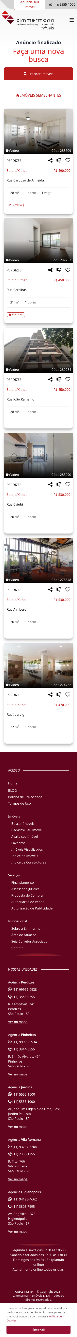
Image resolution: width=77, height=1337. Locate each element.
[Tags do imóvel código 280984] (38, 369)
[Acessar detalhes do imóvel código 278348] (38, 629)
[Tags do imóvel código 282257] (38, 260)
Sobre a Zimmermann (27, 928)
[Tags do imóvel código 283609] (38, 150)
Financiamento (22, 882)
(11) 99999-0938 (22, 989)
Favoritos (18, 843)
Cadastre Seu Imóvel (27, 830)
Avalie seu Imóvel (24, 836)
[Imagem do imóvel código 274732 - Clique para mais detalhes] (38, 665)
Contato (17, 948)
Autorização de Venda (27, 902)
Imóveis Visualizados (27, 849)
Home (12, 783)
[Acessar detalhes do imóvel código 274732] (38, 734)
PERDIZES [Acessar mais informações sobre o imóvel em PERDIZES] (14, 161)
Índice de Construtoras (28, 862)
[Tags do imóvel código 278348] (38, 579)
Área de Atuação (23, 935)
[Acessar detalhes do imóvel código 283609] (38, 202)
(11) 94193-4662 (22, 1199)
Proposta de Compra (27, 895)
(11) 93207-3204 (22, 1147)
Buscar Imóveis (38, 74)
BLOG (12, 790)
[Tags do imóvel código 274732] (38, 684)
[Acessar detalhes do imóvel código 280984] (38, 419)
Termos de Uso (19, 803)
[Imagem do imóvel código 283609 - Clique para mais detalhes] (38, 131)
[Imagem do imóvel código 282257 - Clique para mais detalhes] (38, 240)
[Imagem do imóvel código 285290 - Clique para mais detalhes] (38, 455)
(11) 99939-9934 (22, 1042)
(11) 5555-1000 (21, 1094)
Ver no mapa (18, 1022)
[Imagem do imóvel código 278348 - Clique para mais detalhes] (38, 560)
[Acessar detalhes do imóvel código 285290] (38, 524)
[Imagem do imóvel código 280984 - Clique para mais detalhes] (38, 350)
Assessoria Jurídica (25, 889)
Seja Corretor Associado (29, 941)
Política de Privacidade (25, 797)
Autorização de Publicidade (31, 908)
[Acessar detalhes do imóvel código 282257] (38, 312)
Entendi (38, 1330)
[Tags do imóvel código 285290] (38, 474)
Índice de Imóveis (24, 856)
